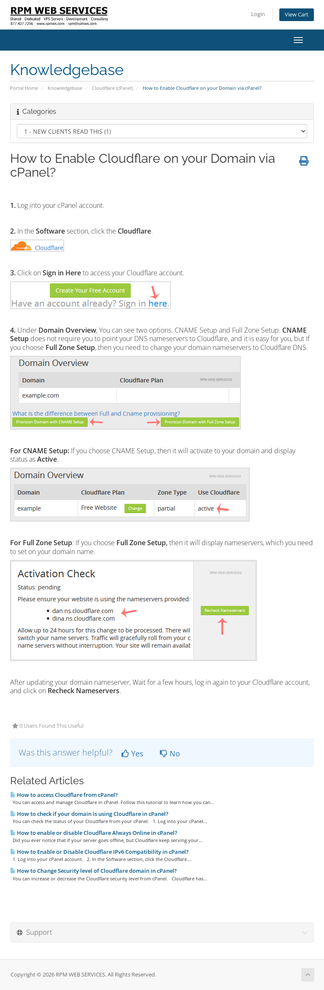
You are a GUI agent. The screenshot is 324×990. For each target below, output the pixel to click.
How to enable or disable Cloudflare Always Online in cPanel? (93, 833)
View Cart (296, 14)
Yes (132, 753)
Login (258, 14)
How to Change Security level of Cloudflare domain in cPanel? (93, 870)
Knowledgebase (65, 88)
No (170, 753)
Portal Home (24, 88)
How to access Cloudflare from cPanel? (64, 795)
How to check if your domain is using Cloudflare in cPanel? (89, 814)
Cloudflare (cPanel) (112, 88)
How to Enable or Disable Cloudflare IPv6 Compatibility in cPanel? (99, 851)
